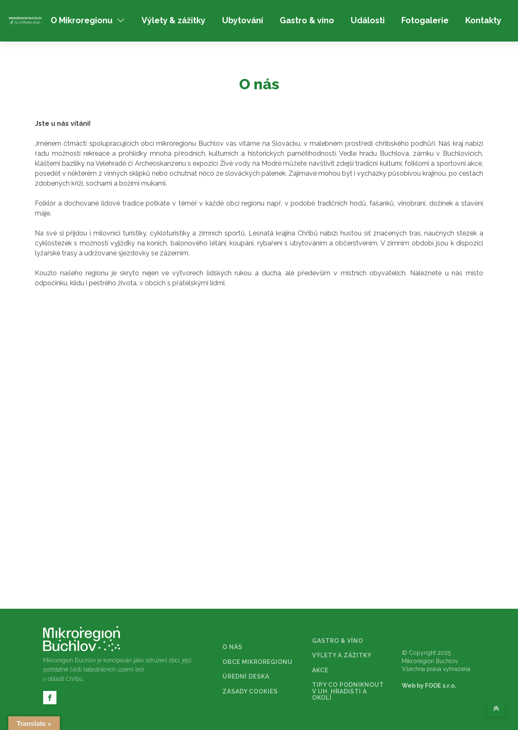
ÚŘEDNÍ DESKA (245, 677)
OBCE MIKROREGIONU (257, 662)
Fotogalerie (425, 20)
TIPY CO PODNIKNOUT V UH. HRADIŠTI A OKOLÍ (348, 691)
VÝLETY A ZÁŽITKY (341, 655)
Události (368, 20)
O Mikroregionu (88, 20)
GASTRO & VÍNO (337, 641)
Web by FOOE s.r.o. (429, 685)
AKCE (320, 670)
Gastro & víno (307, 20)
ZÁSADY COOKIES (250, 691)
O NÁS (232, 647)
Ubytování (242, 20)
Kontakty (483, 20)
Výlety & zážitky (173, 20)
